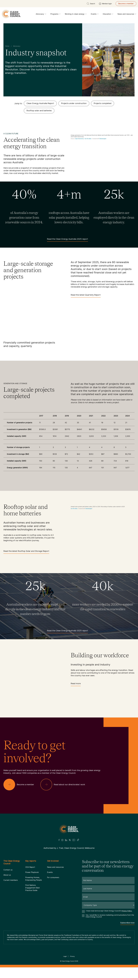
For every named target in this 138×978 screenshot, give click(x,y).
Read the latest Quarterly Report (86, 295)
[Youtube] (73, 840)
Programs (55, 14)
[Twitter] (70, 840)
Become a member (126, 3)
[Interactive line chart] (103, 151)
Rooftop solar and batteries (39, 110)
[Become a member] (20, 784)
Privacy (72, 956)
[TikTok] (78, 840)
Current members (10, 880)
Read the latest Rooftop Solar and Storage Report (26, 552)
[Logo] (69, 829)
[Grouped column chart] (103, 529)
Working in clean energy (76, 14)
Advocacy (41, 14)
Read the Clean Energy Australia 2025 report (67, 240)
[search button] (91, 3)
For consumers (53, 877)
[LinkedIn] (66, 840)
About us (7, 875)
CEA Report (30, 867)
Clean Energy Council (68, 961)
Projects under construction (74, 103)
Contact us (7, 870)
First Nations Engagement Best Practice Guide (32, 887)
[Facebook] (59, 840)
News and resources (127, 14)
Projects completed (102, 103)
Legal (65, 956)
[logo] (11, 14)
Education (108, 14)
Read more (76, 684)
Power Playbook (32, 872)
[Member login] (105, 3)
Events (95, 14)
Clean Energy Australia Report (40, 103)
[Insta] (62, 840)
